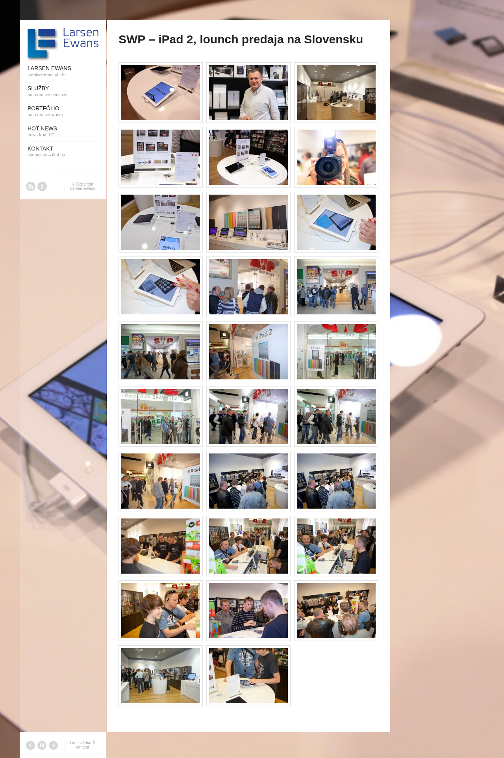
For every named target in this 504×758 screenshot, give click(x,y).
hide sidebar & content (82, 745)
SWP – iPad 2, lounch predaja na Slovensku (241, 39)
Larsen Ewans (82, 188)
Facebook (42, 186)
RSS (31, 186)
